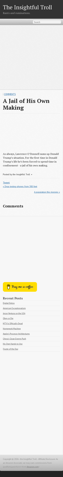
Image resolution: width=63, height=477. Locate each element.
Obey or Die (8, 318)
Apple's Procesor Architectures (16, 333)
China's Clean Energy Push (14, 338)
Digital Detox (9, 303)
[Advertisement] (31, 57)
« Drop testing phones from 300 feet (20, 186)
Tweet (6, 182)
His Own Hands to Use (12, 344)
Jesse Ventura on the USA (14, 313)
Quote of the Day (10, 349)
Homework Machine (12, 328)
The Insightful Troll (27, 7)
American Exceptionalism (14, 308)
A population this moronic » (47, 192)
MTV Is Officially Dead (13, 323)
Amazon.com (33, 466)
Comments (10, 94)
